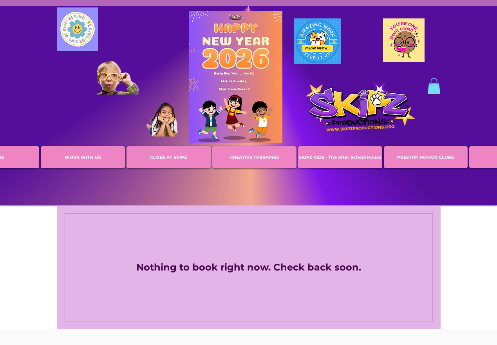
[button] (434, 86)
